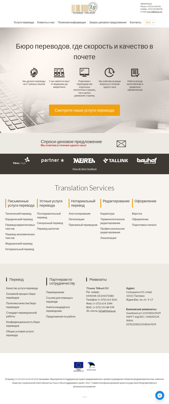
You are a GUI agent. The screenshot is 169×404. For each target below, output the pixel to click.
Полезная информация (72, 22)
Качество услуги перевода (22, 288)
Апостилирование (79, 213)
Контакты (135, 22)
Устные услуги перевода (50, 203)
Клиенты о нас (46, 22)
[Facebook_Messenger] (159, 395)
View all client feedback (84, 168)
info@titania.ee (107, 310)
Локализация (108, 237)
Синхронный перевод (50, 222)
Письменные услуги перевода (21, 203)
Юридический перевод (19, 219)
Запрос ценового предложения (108, 22)
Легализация (76, 219)
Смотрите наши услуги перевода (84, 110)
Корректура (107, 213)
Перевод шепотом (48, 228)
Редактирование (116, 201)
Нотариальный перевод (19, 249)
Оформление (145, 201)
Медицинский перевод (19, 243)
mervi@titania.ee (154, 11)
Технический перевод (18, 213)
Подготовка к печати (144, 224)
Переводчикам (55, 292)
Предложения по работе (61, 316)
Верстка (137, 213)
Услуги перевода (24, 22)
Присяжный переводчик (83, 224)
